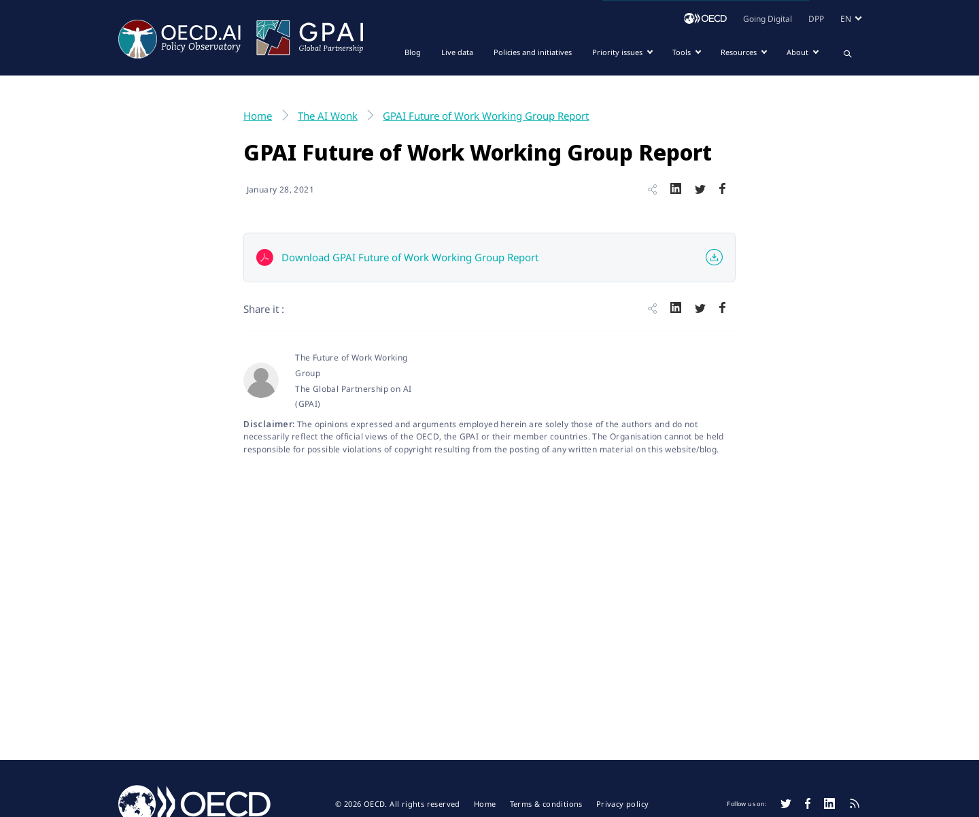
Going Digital (767, 18)
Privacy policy (622, 804)
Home (485, 804)
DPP (816, 18)
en (845, 18)
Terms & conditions (546, 804)
